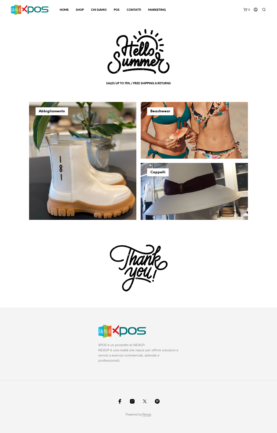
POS (117, 10)
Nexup (146, 414)
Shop (80, 10)
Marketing (157, 10)
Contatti (134, 10)
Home (64, 10)
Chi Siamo (99, 10)
